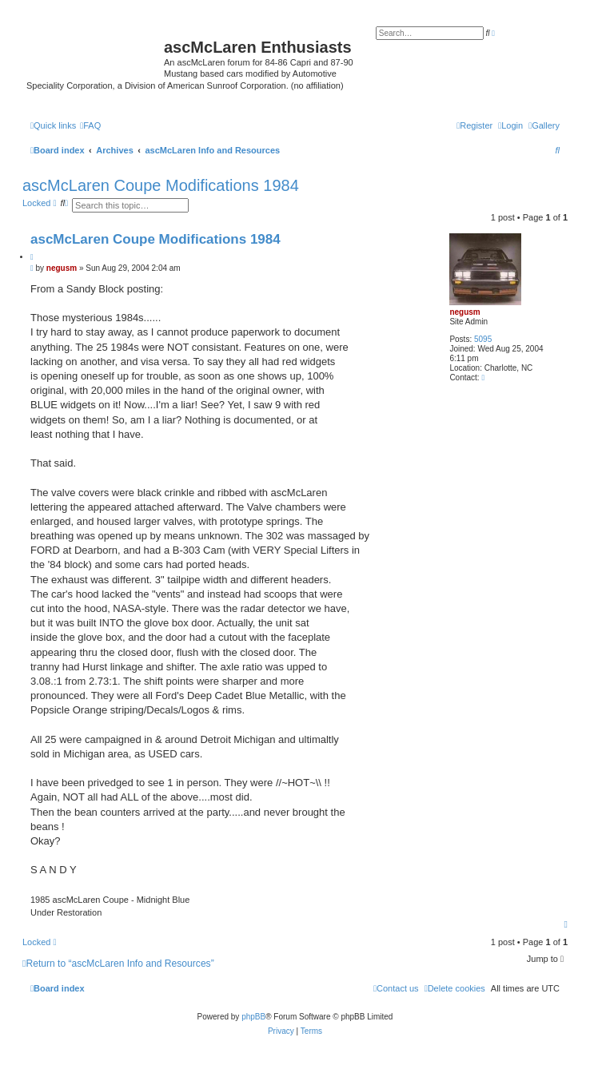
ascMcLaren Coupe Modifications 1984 (160, 185)
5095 (483, 339)
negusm (464, 312)
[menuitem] (544, 125)
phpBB (253, 1016)
